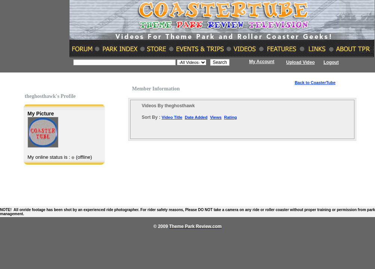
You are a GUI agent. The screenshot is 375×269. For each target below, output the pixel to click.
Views (216, 117)
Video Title (172, 117)
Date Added (196, 117)
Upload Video (300, 62)
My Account (261, 61)
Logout (331, 62)
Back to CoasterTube (315, 82)
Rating (230, 117)
